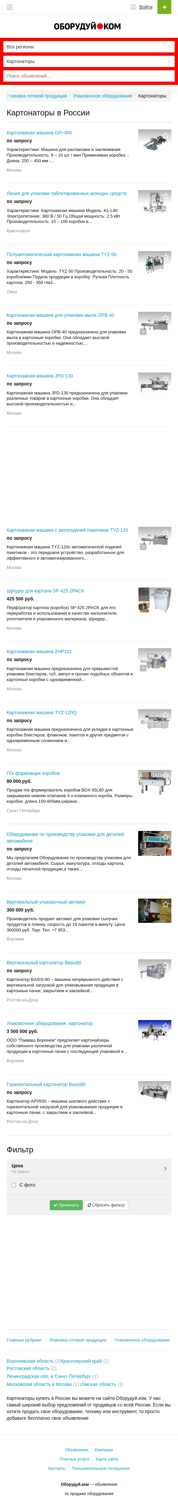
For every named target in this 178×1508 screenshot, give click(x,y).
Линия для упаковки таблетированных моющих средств (67, 193)
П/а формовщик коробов (33, 773)
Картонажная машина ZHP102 (39, 651)
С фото (23, 1185)
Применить (66, 1205)
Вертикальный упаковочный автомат (46, 902)
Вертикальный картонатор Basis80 (44, 962)
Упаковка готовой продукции (77, 1339)
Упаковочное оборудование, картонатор (50, 1023)
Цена (90, 1169)
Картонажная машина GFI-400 (39, 132)
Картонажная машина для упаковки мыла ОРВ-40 (60, 315)
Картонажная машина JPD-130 (40, 375)
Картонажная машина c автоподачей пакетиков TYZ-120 (67, 530)
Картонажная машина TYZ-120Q (42, 712)
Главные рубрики (24, 1339)
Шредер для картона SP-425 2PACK (45, 590)
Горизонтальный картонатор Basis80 (46, 1084)
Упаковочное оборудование (142, 1339)
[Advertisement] (89, 473)
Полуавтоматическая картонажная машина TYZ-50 (62, 254)
